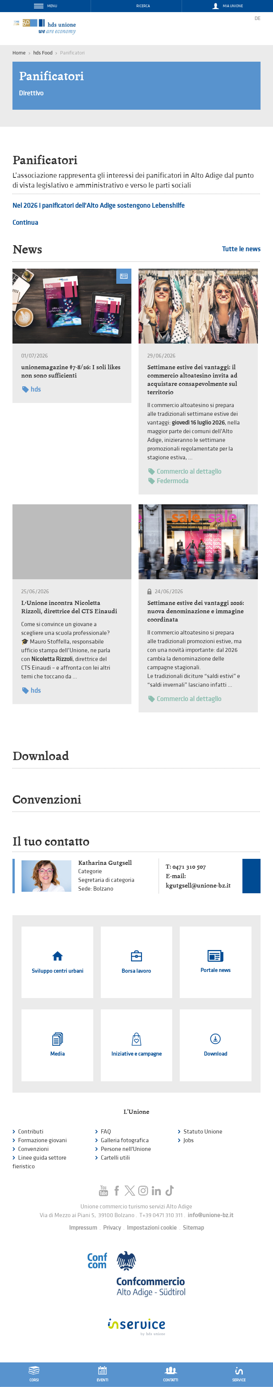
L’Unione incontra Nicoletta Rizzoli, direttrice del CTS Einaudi (69, 607)
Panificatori (51, 76)
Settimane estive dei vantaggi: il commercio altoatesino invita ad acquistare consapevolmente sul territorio (192, 379)
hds (31, 389)
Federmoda (168, 481)
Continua (25, 223)
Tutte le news (241, 249)
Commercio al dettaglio (184, 471)
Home (19, 53)
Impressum (83, 1228)
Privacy (112, 1228)
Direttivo (31, 93)
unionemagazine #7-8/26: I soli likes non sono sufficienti (70, 371)
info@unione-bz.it (210, 1215)
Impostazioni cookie (152, 1228)
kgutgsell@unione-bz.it (198, 885)
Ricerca (143, 6)
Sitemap (193, 1228)
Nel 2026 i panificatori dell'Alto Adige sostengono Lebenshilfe (98, 206)
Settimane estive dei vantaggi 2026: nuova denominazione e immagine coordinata (195, 611)
